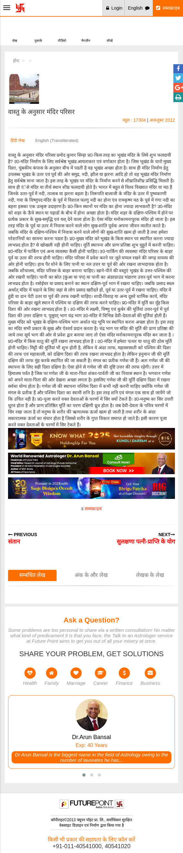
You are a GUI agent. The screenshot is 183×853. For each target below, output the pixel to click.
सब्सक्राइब (168, 8)
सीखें (109, 30)
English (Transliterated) (56, 140)
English (139, 8)
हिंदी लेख (18, 140)
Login (114, 8)
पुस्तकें (38, 30)
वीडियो (62, 30)
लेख (14, 30)
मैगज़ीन (86, 30)
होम (16, 60)
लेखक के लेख (150, 575)
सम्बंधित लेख (32, 575)
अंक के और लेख (91, 575)
